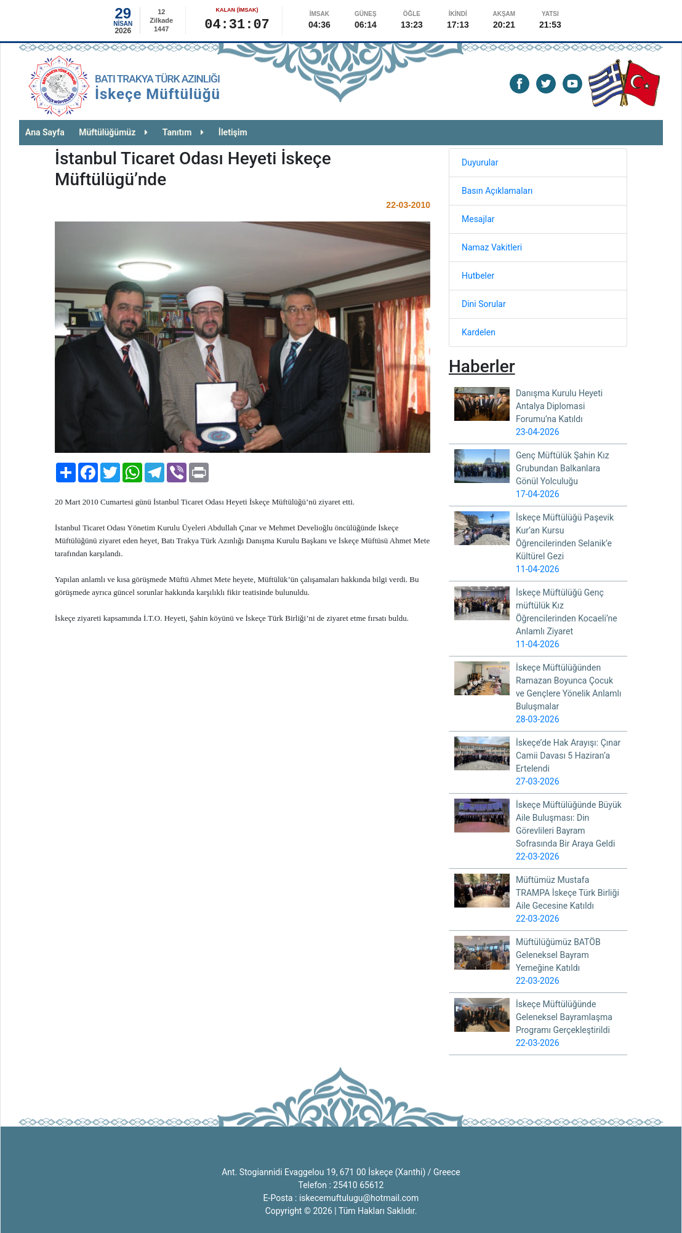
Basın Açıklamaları (497, 191)
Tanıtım (183, 132)
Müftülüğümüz (113, 132)
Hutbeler (478, 276)
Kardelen (478, 332)
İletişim (233, 132)
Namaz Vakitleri (492, 247)
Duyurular (480, 162)
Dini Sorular (484, 304)
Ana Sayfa (45, 132)
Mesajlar (478, 219)
